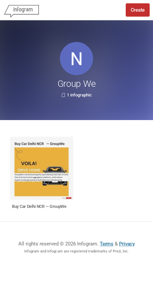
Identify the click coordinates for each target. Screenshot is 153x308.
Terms (106, 244)
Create (138, 10)
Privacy (127, 244)
